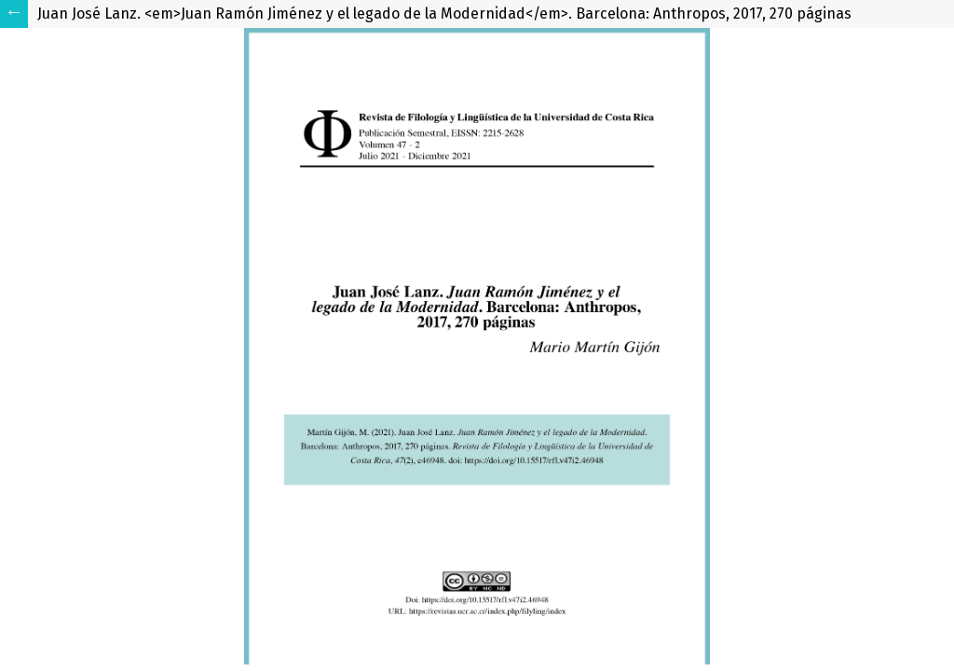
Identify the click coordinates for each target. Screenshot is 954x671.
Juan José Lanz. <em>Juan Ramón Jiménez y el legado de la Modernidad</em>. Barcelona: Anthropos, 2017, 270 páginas (444, 13)
